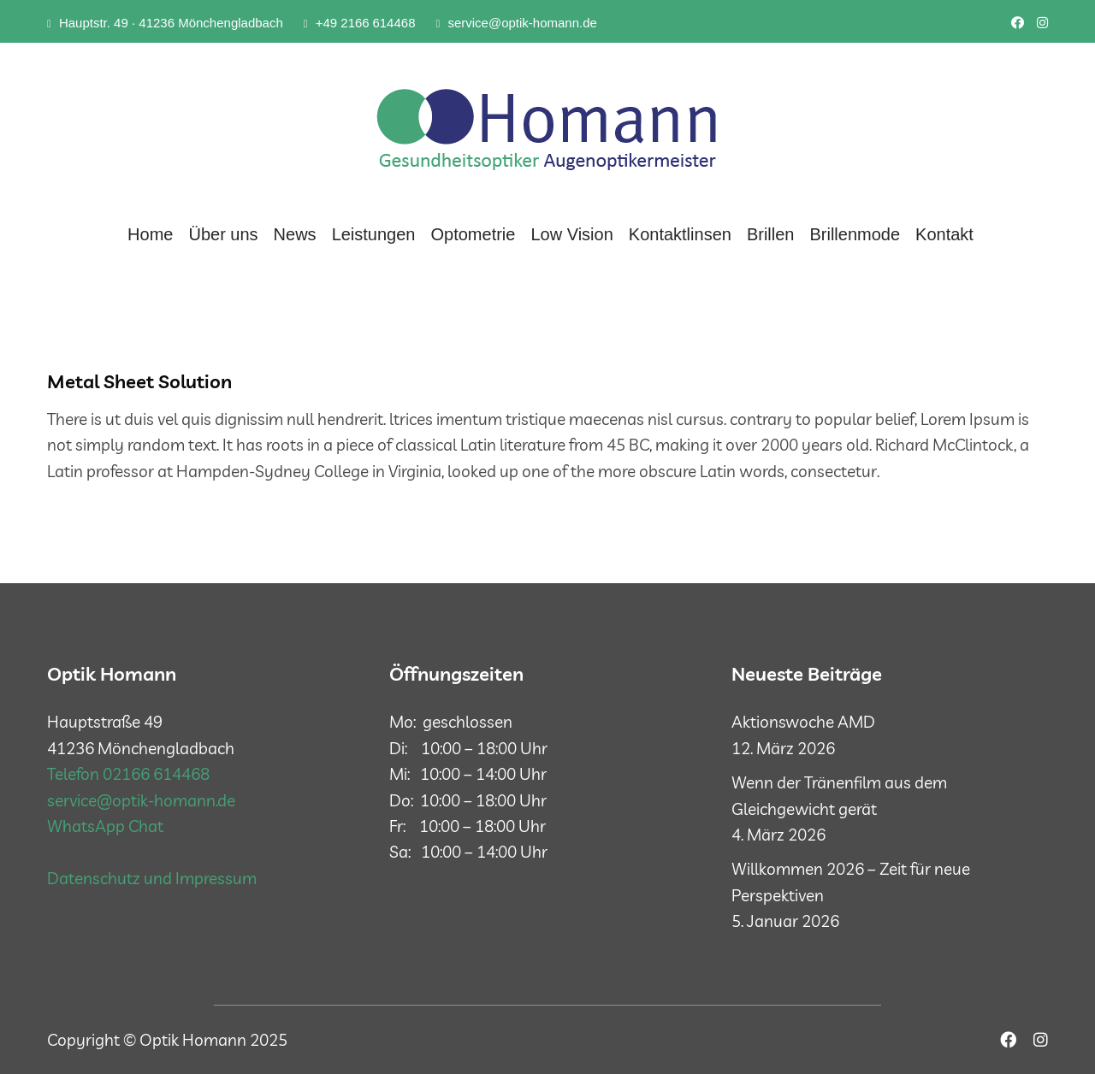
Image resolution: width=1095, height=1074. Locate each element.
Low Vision (571, 234)
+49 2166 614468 (360, 22)
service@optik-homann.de (515, 22)
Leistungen (374, 234)
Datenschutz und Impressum (152, 878)
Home (150, 234)
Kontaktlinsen (680, 234)
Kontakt (944, 234)
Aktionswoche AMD (803, 721)
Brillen (771, 234)
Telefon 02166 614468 (128, 774)
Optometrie (473, 234)
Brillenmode (854, 234)
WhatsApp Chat (105, 826)
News (295, 234)
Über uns (222, 234)
